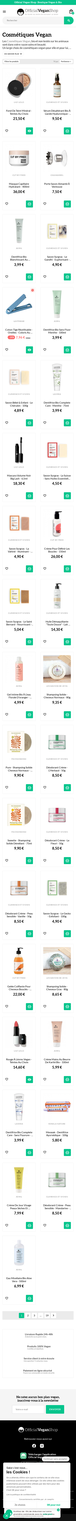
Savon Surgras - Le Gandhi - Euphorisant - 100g (57, 258)
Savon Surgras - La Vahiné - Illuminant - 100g (19, 550)
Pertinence (66, 61)
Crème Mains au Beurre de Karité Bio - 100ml (57, 1061)
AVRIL (19, 248)
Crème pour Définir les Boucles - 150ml (57, 550)
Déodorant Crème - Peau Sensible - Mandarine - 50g (57, 1207)
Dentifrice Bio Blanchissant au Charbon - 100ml (19, 258)
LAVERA (57, 394)
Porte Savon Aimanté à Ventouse (57, 185)
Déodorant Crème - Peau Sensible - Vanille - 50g (19, 915)
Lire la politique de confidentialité (21, 1494)
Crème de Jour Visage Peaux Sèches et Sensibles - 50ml (19, 1207)
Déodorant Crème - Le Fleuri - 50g (57, 842)
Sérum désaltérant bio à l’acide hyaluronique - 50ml (57, 112)
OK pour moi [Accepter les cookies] (53, 1505)
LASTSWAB (19, 321)
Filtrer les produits (11, 61)
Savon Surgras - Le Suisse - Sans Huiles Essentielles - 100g (57, 477)
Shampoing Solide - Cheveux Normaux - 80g (57, 696)
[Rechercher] (33, 20)
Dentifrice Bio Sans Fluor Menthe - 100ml (57, 331)
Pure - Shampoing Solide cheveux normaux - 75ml (19, 769)
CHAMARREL (57, 175)
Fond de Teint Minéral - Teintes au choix (19, 112)
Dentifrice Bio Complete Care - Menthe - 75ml (57, 404)
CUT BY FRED (19, 175)
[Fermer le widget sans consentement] (55, 1459)
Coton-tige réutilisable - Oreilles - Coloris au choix (19, 331)
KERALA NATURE (56, 1124)
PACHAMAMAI (19, 759)
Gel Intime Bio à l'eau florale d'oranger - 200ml (19, 696)
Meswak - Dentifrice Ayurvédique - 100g (57, 1134)
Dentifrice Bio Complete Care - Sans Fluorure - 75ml (19, 1134)
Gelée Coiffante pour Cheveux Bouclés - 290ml (19, 988)
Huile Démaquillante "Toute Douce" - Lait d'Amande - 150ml (57, 623)
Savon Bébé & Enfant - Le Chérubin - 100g (19, 404)
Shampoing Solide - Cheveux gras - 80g (57, 988)
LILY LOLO (19, 102)
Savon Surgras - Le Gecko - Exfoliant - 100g (57, 915)
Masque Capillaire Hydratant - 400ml (19, 185)
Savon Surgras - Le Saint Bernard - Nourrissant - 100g (19, 623)
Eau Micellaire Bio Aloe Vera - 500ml (19, 1279)
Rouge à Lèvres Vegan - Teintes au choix (19, 1061)
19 (47, 1315)
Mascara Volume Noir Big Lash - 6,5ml (19, 477)
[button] (13, 54)
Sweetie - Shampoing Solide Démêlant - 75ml (19, 842)
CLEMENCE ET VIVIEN (57, 102)
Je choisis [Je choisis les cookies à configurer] (20, 1505)
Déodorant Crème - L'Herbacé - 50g (57, 769)
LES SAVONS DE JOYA (57, 686)
